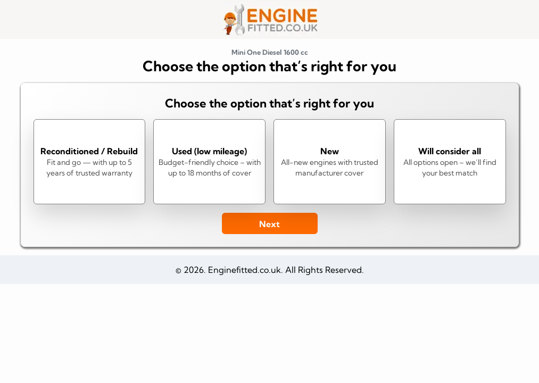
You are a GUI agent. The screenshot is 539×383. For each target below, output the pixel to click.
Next (269, 224)
